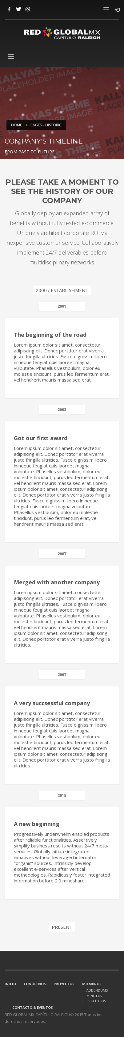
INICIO (10, 983)
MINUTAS (94, 995)
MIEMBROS (92, 983)
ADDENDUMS (97, 990)
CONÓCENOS (35, 983)
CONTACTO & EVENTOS (32, 1007)
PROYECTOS (64, 983)
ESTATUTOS (96, 1001)
